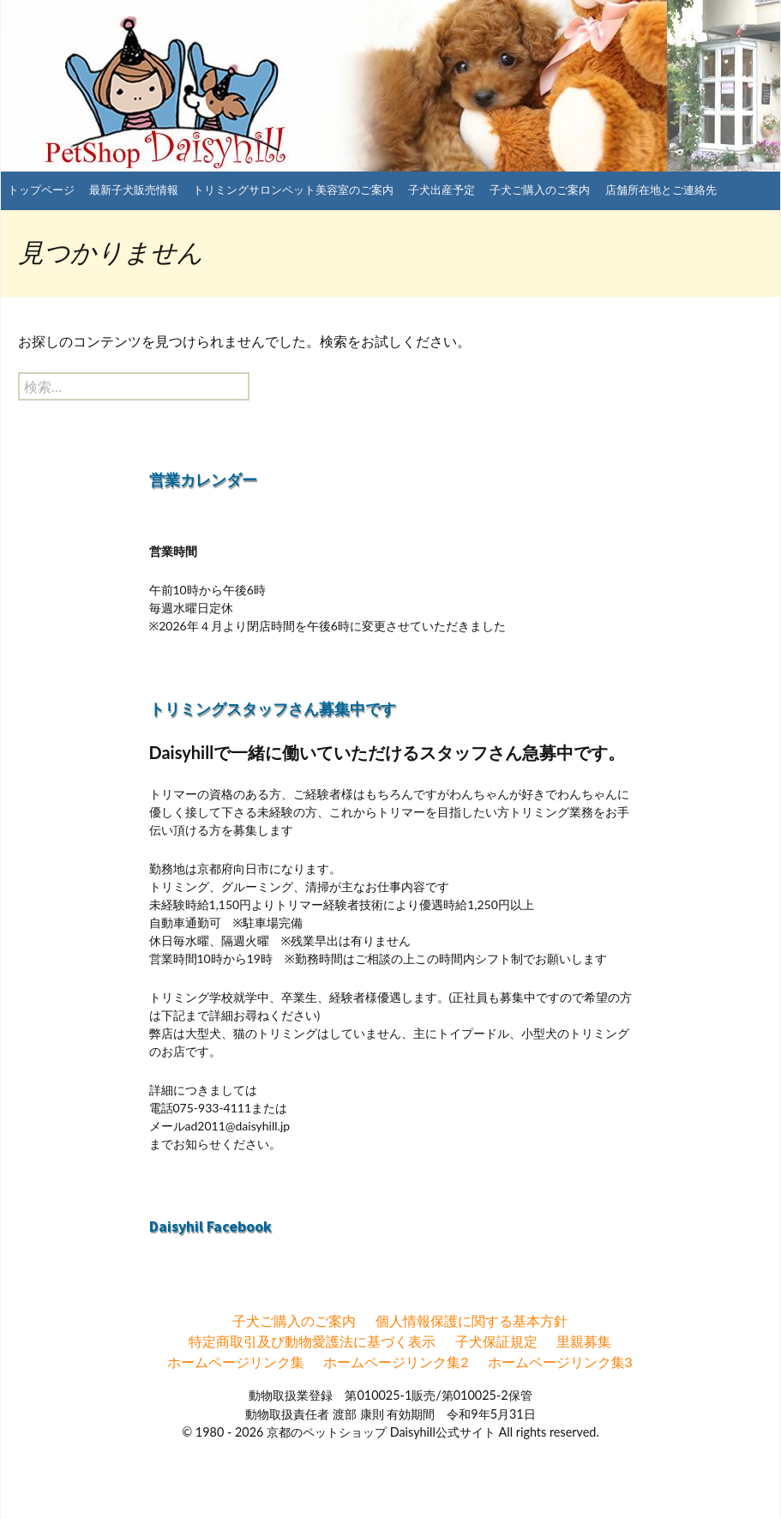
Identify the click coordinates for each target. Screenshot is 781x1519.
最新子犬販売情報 (133, 189)
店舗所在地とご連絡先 (661, 189)
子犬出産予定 (441, 189)
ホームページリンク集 (235, 1361)
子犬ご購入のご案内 (540, 189)
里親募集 (583, 1341)
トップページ (41, 189)
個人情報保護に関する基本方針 (471, 1320)
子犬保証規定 (496, 1341)
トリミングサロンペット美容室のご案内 (293, 189)
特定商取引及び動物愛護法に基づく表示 (312, 1341)
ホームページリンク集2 (395, 1361)
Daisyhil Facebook (210, 1226)
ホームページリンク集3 (560, 1361)
